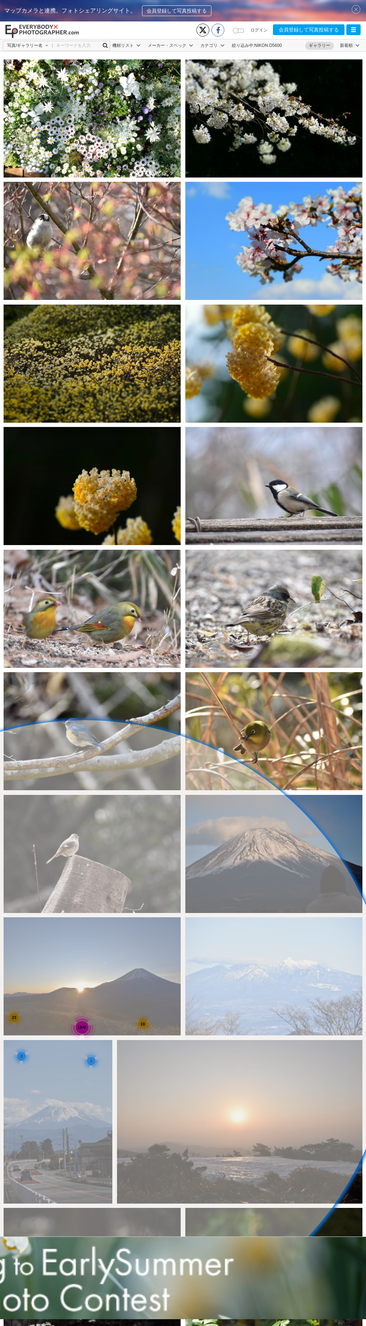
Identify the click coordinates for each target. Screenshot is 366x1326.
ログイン (259, 30)
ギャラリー (319, 45)
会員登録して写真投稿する (177, 11)
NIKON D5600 (268, 45)
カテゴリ (212, 45)
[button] (353, 29)
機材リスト (126, 45)
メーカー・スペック (170, 45)
